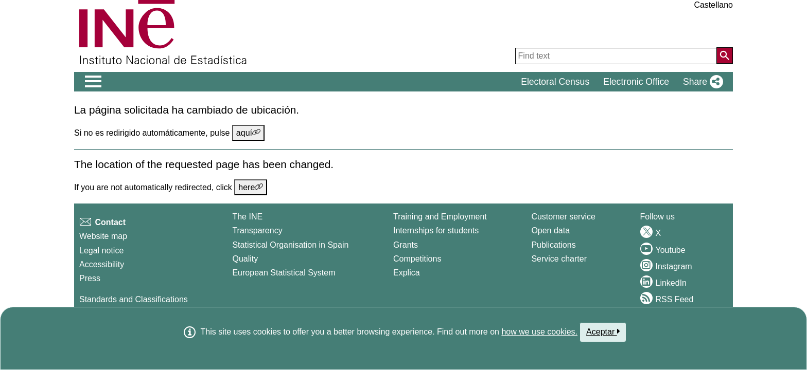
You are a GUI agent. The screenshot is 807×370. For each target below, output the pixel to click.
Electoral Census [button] (555, 82)
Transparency (257, 230)
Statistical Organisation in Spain (290, 244)
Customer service (563, 216)
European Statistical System (283, 272)
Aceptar (603, 331)
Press (89, 278)
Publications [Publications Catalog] (553, 244)
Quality (245, 258)
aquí (248, 132)
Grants (405, 244)
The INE (247, 216)
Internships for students (436, 230)
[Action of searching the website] (724, 55)
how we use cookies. (539, 331)
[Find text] (616, 56)
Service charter (559, 258)
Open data (550, 230)
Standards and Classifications (133, 299)
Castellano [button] (713, 5)
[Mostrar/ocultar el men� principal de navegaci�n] (93, 81)
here (250, 187)
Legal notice (101, 250)
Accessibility (101, 264)
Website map (103, 236)
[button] (701, 81)
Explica (406, 272)
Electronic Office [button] (636, 82)
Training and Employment (440, 216)
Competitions (417, 258)
